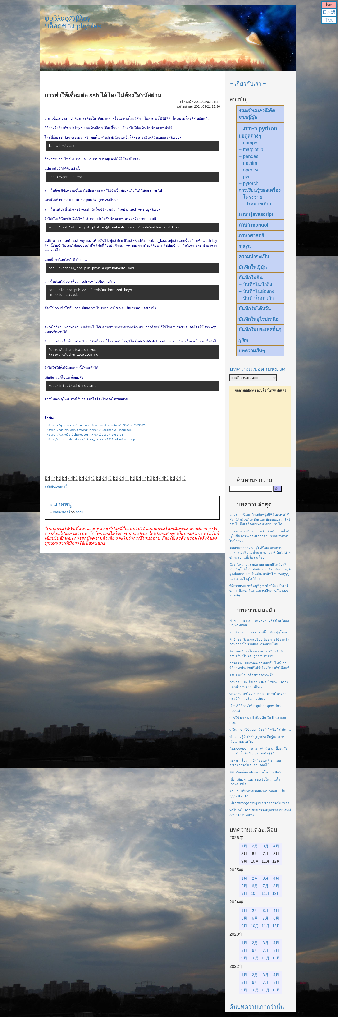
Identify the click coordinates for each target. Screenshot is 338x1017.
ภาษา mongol (253, 224)
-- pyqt (245, 176)
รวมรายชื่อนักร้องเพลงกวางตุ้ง (251, 675)
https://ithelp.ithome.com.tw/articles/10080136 (85, 434)
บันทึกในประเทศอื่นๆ (259, 329)
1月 (244, 846)
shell (79, 512)
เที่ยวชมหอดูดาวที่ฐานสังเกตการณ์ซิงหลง (259, 803)
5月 (244, 886)
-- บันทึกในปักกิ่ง (255, 284)
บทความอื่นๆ (251, 350)
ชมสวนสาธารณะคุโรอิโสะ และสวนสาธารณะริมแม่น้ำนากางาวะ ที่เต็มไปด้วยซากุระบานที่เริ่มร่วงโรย (260, 552)
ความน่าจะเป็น (253, 256)
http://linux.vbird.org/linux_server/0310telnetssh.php (91, 439)
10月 (255, 894)
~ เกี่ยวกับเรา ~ (247, 83)
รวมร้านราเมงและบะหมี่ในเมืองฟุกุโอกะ (258, 632)
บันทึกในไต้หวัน (254, 308)
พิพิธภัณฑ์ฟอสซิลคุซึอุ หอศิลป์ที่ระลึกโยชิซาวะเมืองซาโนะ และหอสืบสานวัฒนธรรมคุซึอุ (259, 590)
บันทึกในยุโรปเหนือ (258, 319)
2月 (255, 846)
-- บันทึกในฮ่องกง (256, 291)
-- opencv (248, 169)
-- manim (247, 163)
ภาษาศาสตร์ (251, 235)
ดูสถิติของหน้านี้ (56, 486)
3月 (266, 846)
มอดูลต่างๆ (249, 136)
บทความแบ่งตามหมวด (257, 369)
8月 (276, 886)
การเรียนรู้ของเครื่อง (259, 190)
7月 (266, 886)
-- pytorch (248, 183)
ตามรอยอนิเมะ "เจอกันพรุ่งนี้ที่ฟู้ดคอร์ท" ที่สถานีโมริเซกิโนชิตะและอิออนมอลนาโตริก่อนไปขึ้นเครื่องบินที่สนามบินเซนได (259, 519)
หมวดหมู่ (61, 504)
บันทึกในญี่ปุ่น (252, 267)
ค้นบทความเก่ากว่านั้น (256, 1006)
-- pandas (248, 156)
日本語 (329, 12)
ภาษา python (260, 128)
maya (244, 246)
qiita (243, 340)
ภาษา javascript (255, 214)
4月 (276, 846)
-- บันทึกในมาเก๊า (256, 297)
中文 (329, 20)
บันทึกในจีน (250, 277)
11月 (266, 894)
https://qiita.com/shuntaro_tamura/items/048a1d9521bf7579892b (96, 425)
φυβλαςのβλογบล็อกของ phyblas (73, 22)
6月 (255, 886)
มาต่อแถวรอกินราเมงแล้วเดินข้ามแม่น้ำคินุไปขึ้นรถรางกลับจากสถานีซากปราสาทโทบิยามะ (259, 536)
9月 (244, 894)
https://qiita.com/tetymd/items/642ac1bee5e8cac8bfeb (89, 430)
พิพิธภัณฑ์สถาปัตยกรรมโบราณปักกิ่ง (255, 772)
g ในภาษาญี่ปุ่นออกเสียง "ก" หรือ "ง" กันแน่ (260, 729)
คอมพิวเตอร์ (61, 512)
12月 (276, 894)
